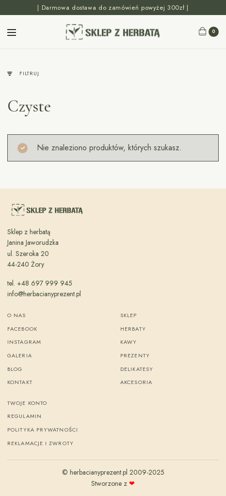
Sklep (128, 315)
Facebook (22, 329)
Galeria (19, 355)
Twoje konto (27, 403)
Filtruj (23, 73)
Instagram (24, 342)
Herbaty (133, 329)
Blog (14, 369)
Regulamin (24, 416)
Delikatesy (136, 369)
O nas (16, 315)
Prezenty (135, 355)
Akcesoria (136, 382)
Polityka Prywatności (42, 429)
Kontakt (19, 382)
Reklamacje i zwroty (40, 443)
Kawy (128, 342)
